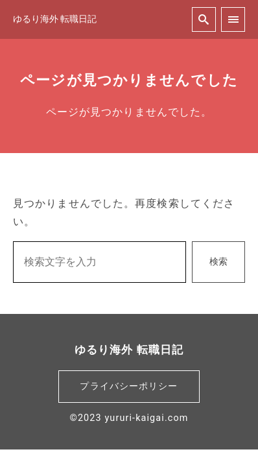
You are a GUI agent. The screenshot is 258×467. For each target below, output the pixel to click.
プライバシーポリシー (129, 386)
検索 (218, 261)
